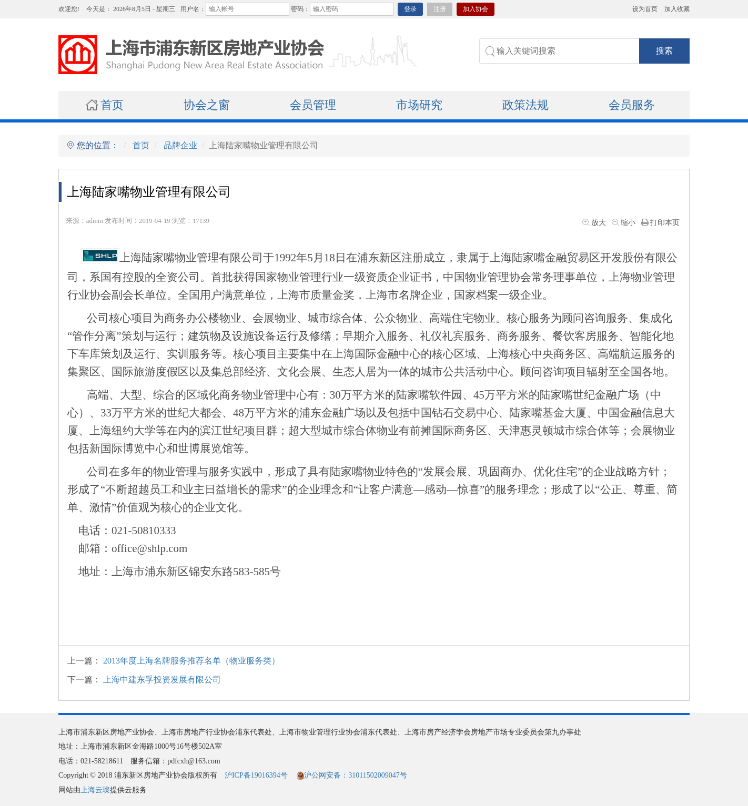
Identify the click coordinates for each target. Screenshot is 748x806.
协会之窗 (207, 104)
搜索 (664, 50)
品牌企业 (180, 145)
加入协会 (475, 9)
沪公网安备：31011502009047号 (352, 775)
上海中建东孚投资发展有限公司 (162, 679)
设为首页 (645, 9)
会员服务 (632, 104)
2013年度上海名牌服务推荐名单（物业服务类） (191, 660)
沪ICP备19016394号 (256, 775)
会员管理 (313, 104)
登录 (410, 9)
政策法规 (525, 104)
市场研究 (419, 104)
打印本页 (660, 223)
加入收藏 (677, 9)
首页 (105, 104)
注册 (439, 9)
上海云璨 (95, 790)
